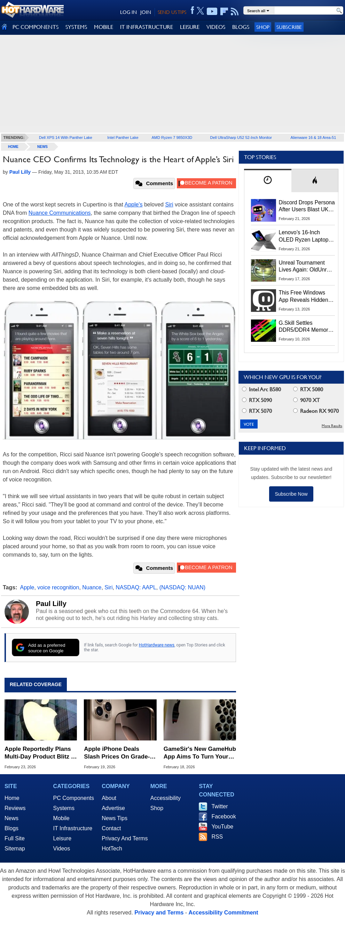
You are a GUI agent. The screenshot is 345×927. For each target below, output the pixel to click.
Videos (61, 848)
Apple (27, 587)
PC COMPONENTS (35, 27)
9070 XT (306, 400)
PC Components (73, 798)
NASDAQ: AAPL (136, 587)
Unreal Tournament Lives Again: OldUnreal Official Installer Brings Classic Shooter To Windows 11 (306, 267)
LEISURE (189, 27)
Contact (111, 828)
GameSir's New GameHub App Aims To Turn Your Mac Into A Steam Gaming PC (200, 753)
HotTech (112, 848)
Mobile (61, 818)
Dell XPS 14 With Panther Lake (65, 137)
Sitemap (15, 848)
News (42, 147)
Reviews (15, 808)
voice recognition (58, 587)
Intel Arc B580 (261, 389)
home (13, 147)
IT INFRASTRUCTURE (146, 27)
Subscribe (289, 27)
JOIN (145, 12)
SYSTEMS (76, 27)
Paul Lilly (51, 603)
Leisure (62, 838)
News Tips (114, 818)
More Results (332, 426)
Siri (169, 204)
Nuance (91, 587)
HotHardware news (156, 645)
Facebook (223, 816)
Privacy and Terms (158, 913)
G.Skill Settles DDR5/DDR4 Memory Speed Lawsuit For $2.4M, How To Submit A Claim (306, 327)
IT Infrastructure (73, 828)
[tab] (267, 180)
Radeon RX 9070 (316, 411)
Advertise (113, 808)
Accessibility (165, 798)
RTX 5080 (308, 389)
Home (12, 798)
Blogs (11, 828)
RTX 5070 (257, 411)
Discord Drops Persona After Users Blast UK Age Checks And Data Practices (307, 206)
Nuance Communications (60, 213)
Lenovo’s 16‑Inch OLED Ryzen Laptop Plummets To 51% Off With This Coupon (305, 236)
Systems (64, 808)
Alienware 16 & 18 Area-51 (313, 137)
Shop (262, 27)
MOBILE (103, 27)
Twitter (219, 806)
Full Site (15, 838)
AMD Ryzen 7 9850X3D (172, 137)
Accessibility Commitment (223, 913)
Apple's (134, 204)
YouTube (222, 827)
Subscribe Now (291, 494)
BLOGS (240, 27)
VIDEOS (215, 27)
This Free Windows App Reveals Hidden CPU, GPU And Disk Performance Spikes (303, 297)
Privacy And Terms (125, 838)
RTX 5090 (257, 400)
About (109, 798)
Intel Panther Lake (122, 137)
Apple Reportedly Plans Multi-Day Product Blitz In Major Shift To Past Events (40, 753)
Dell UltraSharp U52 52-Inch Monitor (241, 137)
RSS (217, 837)
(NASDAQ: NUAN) (182, 587)
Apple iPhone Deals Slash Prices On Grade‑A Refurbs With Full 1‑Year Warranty (119, 753)
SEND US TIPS (172, 12)
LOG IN (128, 12)
